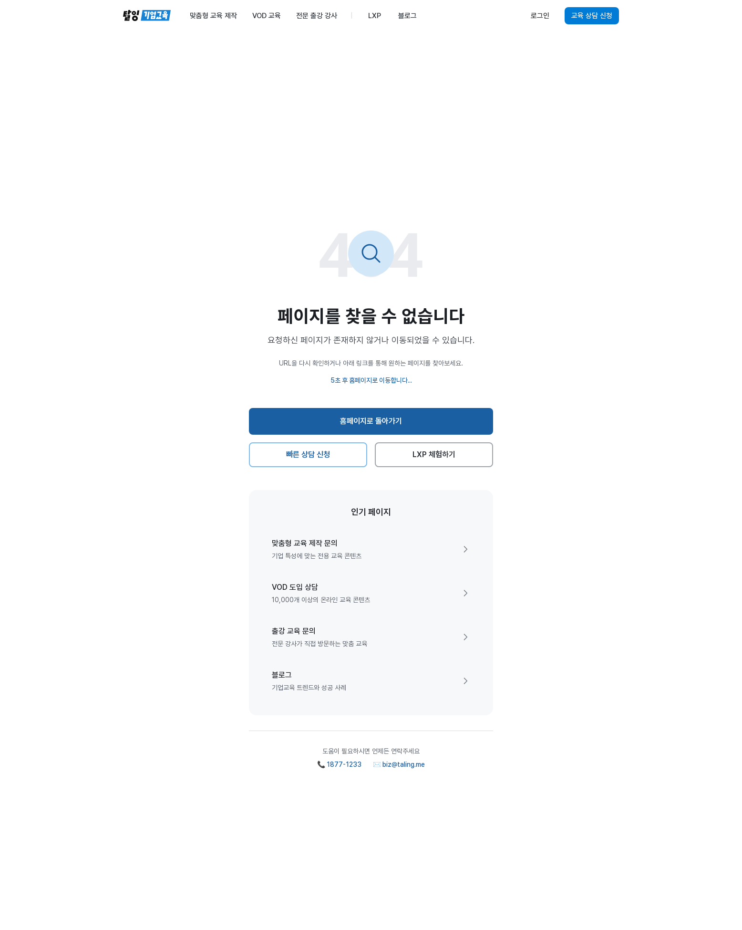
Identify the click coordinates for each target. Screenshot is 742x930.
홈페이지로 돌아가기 (371, 421)
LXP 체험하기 (434, 454)
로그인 (540, 15)
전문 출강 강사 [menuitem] (316, 15)
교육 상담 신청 (591, 15)
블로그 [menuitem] (407, 15)
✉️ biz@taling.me (399, 764)
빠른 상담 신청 (308, 454)
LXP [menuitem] (374, 15)
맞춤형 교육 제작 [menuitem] (213, 15)
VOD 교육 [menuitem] (266, 15)
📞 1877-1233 (339, 764)
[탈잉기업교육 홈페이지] (147, 15)
